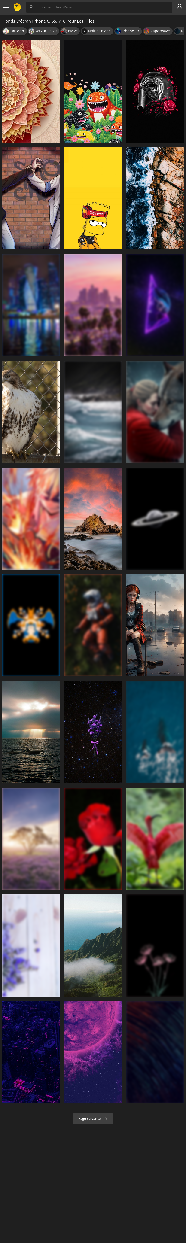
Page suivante (93, 1118)
